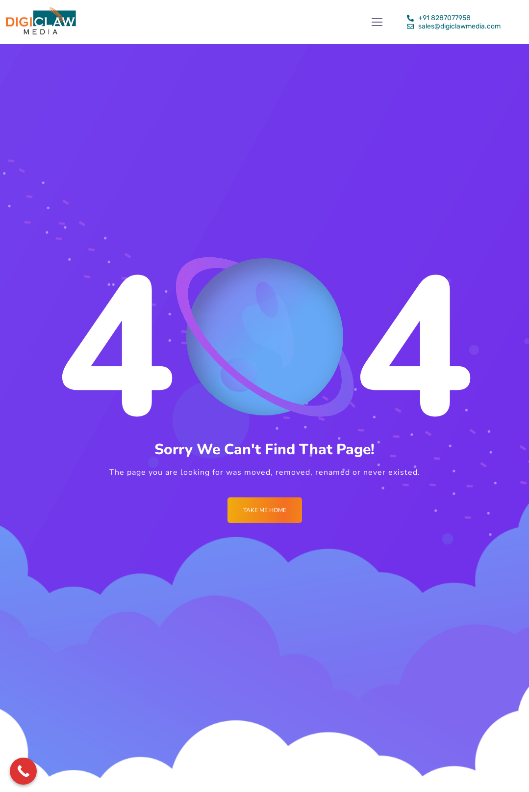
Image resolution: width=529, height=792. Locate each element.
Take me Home (264, 510)
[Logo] (40, 22)
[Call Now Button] (23, 771)
